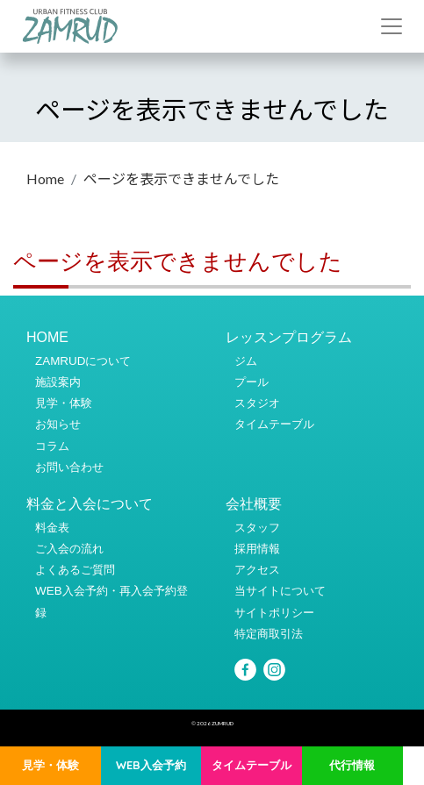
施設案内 (58, 382)
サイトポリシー (274, 612)
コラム (52, 446)
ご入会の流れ (69, 548)
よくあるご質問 (75, 569)
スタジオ (257, 403)
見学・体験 (50, 765)
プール (251, 382)
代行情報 (352, 765)
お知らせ (58, 424)
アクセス (257, 569)
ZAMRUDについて (83, 361)
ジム (245, 361)
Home (45, 178)
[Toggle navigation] (391, 26)
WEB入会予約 (151, 765)
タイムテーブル (251, 765)
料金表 (52, 527)
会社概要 (254, 503)
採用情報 (257, 548)
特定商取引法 (268, 633)
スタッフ (257, 527)
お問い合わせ (69, 467)
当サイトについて (280, 590)
